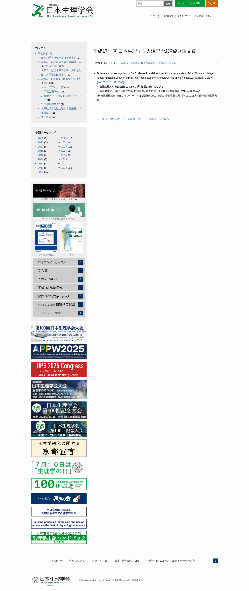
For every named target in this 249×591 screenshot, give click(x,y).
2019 (64, 146)
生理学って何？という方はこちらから (59, 192)
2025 (64, 138)
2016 (40, 155)
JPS (71, 239)
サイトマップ (183, 15)
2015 (64, 155)
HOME (153, 15)
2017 (64, 150)
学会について (77, 560)
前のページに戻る (159, 119)
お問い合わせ (166, 15)
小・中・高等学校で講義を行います (59, 211)
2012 (40, 163)
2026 (40, 138)
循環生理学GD (52, 104)
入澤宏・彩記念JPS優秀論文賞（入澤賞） (144, 62)
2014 (40, 159)
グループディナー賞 (52, 87)
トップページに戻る (108, 119)
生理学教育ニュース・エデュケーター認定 (171, 560)
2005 (40, 171)
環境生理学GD (52, 91)
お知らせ (57, 560)
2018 (40, 150)
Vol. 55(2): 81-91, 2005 (110, 82)
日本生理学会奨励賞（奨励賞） (58, 57)
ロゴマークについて (51, 585)
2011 (64, 163)
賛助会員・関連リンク (205, 15)
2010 (40, 167)
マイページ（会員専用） (190, 3)
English (212, 3)
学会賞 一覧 (134, 119)
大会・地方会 (99, 560)
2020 (40, 146)
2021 (64, 142)
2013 (64, 159)
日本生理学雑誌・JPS (127, 560)
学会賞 (172, 62)
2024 (40, 142)
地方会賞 (46, 116)
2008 (64, 167)
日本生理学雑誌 (46, 239)
